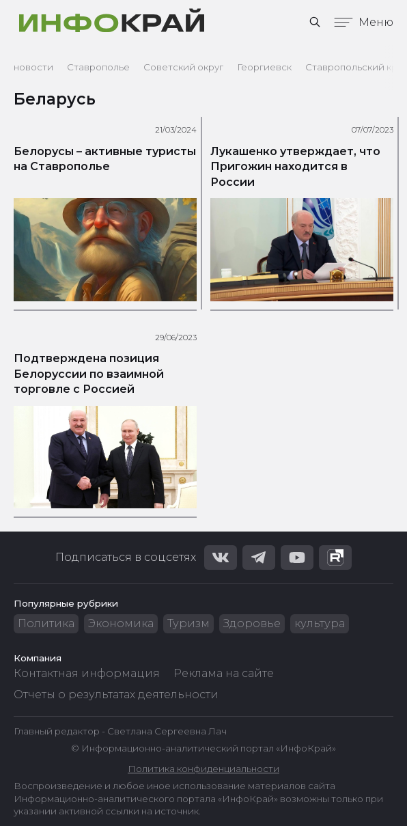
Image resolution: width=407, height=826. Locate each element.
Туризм (188, 623)
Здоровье (252, 623)
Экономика (121, 623)
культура (319, 623)
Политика (46, 623)
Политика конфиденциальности (203, 768)
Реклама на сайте (223, 673)
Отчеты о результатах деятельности (116, 694)
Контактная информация (87, 673)
